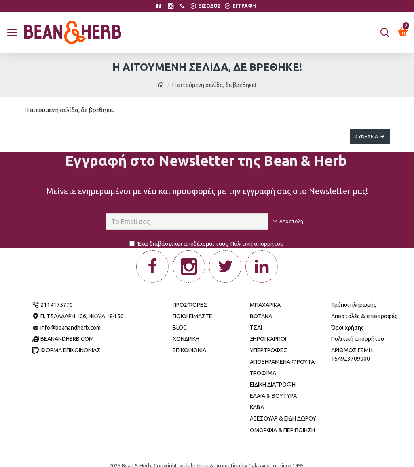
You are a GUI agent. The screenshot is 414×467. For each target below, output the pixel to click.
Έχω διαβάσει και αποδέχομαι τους (207, 244)
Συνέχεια (366, 136)
